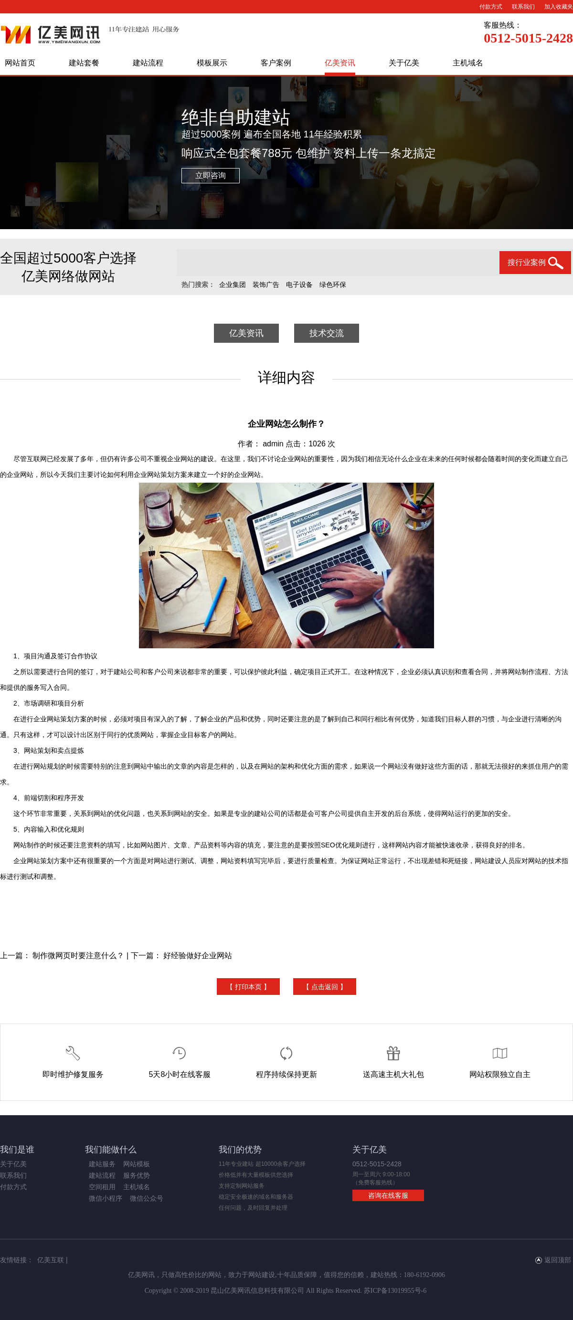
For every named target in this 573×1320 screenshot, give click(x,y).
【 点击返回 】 (325, 987)
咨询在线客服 (388, 1195)
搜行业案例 (535, 263)
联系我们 (523, 6)
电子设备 (299, 284)
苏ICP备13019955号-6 (395, 1290)
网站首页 (20, 63)
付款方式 (490, 6)
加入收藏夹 (558, 6)
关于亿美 (404, 63)
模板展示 (212, 63)
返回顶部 (553, 1260)
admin (273, 444)
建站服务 (102, 1164)
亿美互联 (50, 1260)
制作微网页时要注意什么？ (78, 955)
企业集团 (232, 284)
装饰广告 (266, 284)
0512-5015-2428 (528, 38)
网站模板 (136, 1164)
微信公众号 (146, 1198)
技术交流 (326, 333)
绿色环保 (332, 284)
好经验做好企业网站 (197, 955)
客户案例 (276, 63)
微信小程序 (105, 1198)
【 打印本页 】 (248, 987)
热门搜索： (198, 284)
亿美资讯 (340, 63)
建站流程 (148, 63)
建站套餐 (84, 63)
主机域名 (468, 63)
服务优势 (136, 1175)
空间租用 (102, 1187)
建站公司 (127, 672)
